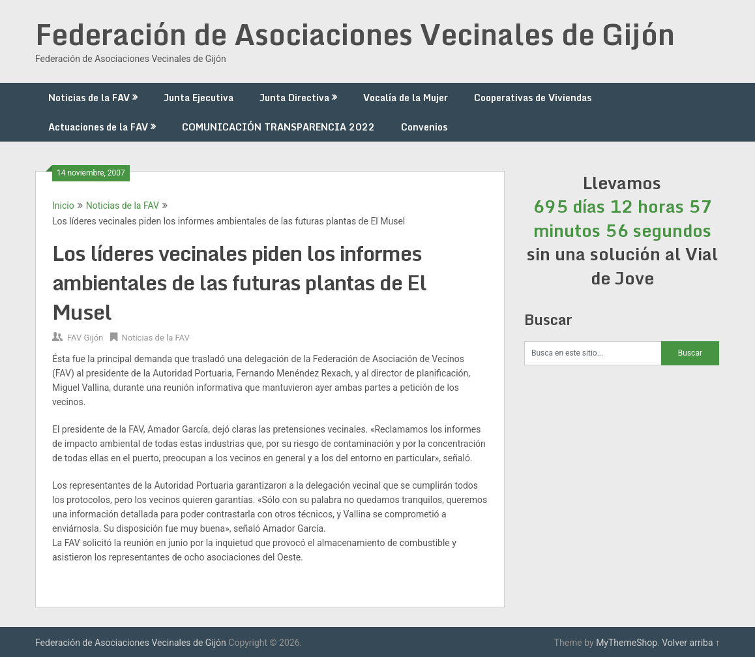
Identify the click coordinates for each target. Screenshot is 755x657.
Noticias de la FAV (89, 97)
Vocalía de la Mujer (405, 97)
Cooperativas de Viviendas (532, 97)
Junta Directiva (294, 97)
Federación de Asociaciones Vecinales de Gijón (355, 33)
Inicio (63, 205)
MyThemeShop (626, 642)
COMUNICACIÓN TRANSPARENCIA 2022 (278, 126)
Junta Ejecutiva (198, 97)
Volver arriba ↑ (691, 642)
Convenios (424, 126)
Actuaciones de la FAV (98, 126)
